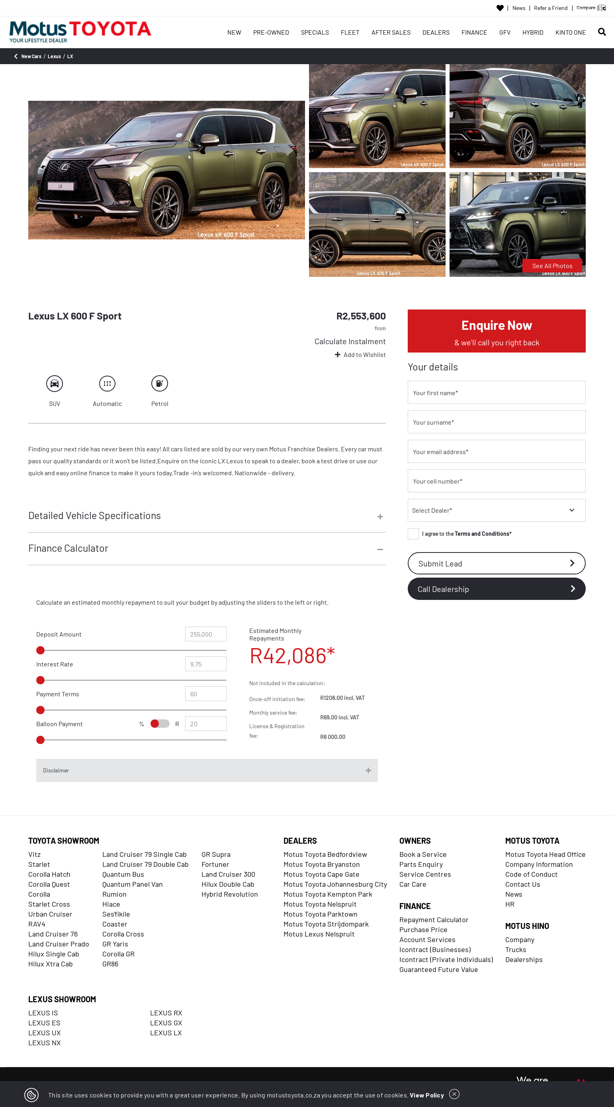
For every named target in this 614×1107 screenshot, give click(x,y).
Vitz (34, 854)
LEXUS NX (44, 1042)
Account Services (427, 939)
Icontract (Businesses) (435, 949)
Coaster (114, 923)
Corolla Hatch (49, 874)
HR (509, 903)
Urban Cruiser (50, 913)
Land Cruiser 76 (53, 933)
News (519, 8)
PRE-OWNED (271, 32)
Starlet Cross (49, 903)
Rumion (114, 894)
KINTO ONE (570, 32)
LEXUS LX (166, 1032)
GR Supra (216, 854)
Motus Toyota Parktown (321, 913)
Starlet (39, 864)
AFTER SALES (391, 32)
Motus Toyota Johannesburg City (335, 884)
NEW (234, 32)
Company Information (539, 864)
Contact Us (522, 884)
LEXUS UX (44, 1032)
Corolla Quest (49, 884)
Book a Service (423, 854)
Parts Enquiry (421, 864)
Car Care (412, 884)
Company (519, 939)
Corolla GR (118, 953)
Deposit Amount (59, 634)
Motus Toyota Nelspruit (320, 903)
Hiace (111, 903)
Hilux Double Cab (227, 884)
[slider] (59, 650)
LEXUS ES (44, 1022)
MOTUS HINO (527, 926)
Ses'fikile (116, 913)
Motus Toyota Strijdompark (326, 923)
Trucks (515, 949)
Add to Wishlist (360, 354)
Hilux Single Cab (53, 953)
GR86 (110, 963)
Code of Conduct (531, 874)
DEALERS (436, 32)
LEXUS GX (166, 1022)
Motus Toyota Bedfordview (325, 854)
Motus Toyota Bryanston (322, 864)
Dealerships (524, 959)
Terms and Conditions (482, 533)
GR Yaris (115, 943)
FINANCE (474, 32)
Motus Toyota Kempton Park (328, 894)
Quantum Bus (123, 874)
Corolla (39, 894)
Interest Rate (54, 664)
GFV (504, 32)
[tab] (207, 520)
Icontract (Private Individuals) (446, 959)
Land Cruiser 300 (228, 874)
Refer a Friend (551, 8)
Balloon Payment (59, 723)
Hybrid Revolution (229, 894)
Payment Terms (57, 694)
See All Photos (552, 265)
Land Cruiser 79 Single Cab (144, 854)
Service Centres (425, 874)
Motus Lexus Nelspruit (319, 933)
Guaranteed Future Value (438, 969)
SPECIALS (315, 32)
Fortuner (215, 864)
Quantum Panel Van (132, 884)
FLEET (350, 32)
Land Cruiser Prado (58, 943)
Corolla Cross (123, 933)
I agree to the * (460, 533)
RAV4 (36, 923)
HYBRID (533, 32)
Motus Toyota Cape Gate (322, 874)
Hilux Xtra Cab (50, 963)
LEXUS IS (43, 1012)
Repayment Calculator (434, 919)
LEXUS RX (166, 1012)
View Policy (427, 1095)
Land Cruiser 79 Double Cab (145, 864)
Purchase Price (423, 929)
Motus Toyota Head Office (545, 854)
